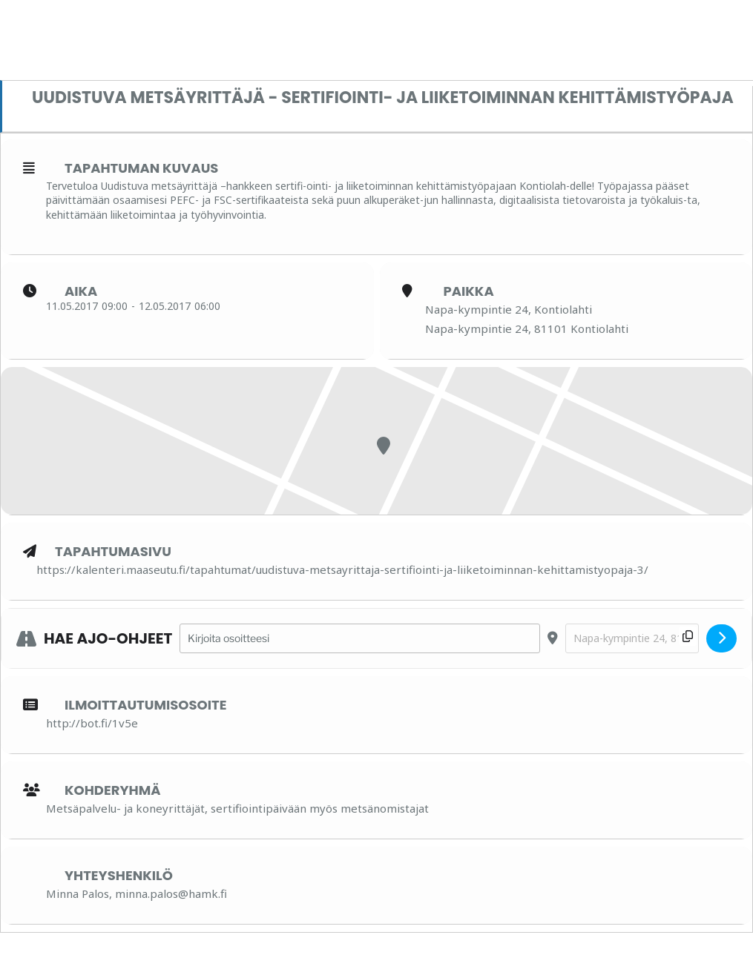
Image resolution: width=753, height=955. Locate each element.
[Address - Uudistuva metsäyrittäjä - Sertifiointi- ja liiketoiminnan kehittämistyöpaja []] (360, 639)
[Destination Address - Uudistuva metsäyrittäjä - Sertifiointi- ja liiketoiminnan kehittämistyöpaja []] (632, 639)
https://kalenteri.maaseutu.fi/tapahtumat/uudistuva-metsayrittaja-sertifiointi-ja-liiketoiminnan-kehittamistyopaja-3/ (342, 569)
